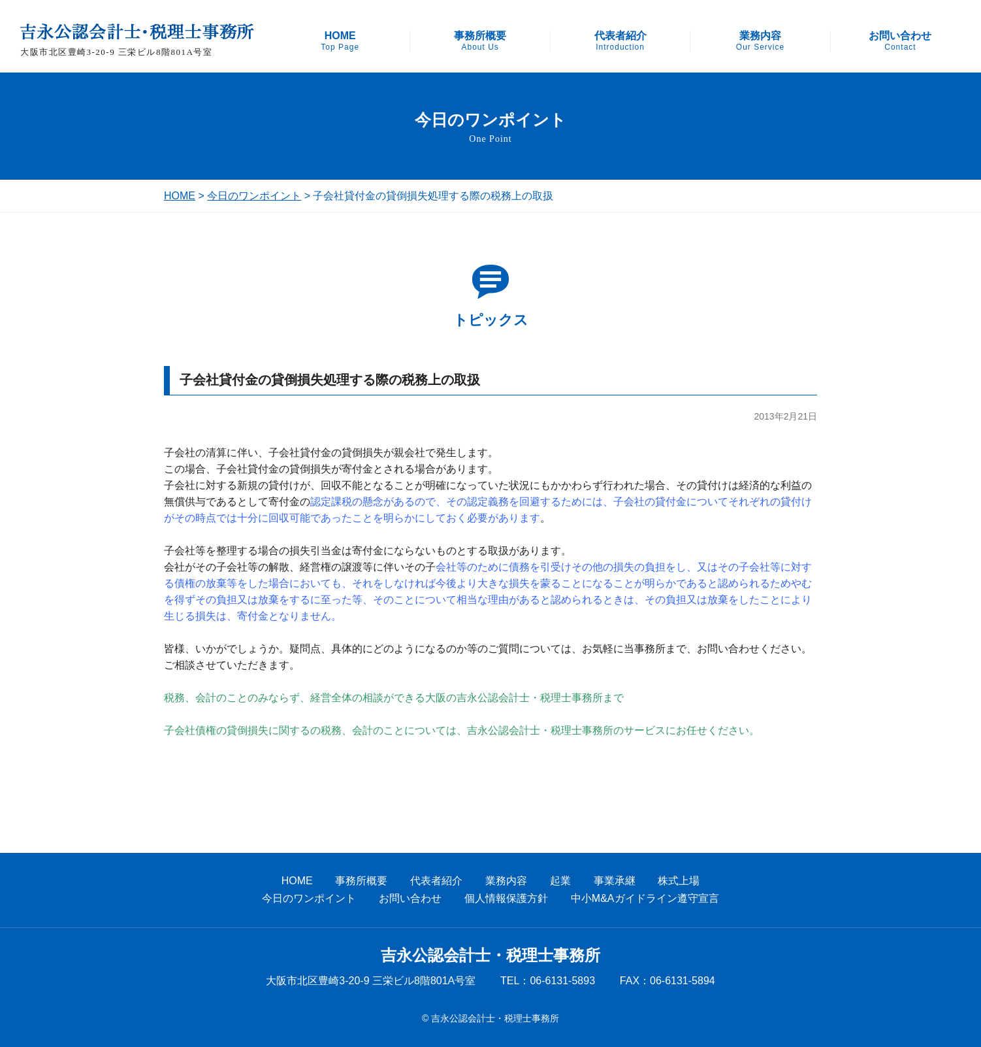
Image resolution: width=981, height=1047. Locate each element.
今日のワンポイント (254, 195)
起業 (560, 880)
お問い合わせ (900, 41)
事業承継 (614, 880)
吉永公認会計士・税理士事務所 (490, 955)
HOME (340, 41)
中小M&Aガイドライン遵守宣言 (645, 898)
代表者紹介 (620, 41)
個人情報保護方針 (506, 898)
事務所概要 (480, 41)
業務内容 (760, 41)
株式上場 (679, 880)
